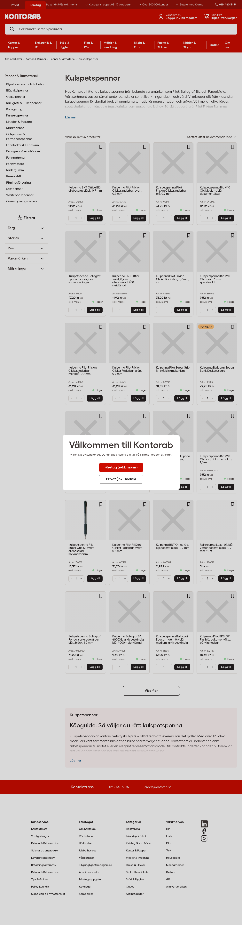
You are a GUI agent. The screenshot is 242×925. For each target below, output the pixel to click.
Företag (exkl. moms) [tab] (121, 467)
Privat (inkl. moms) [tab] (121, 479)
